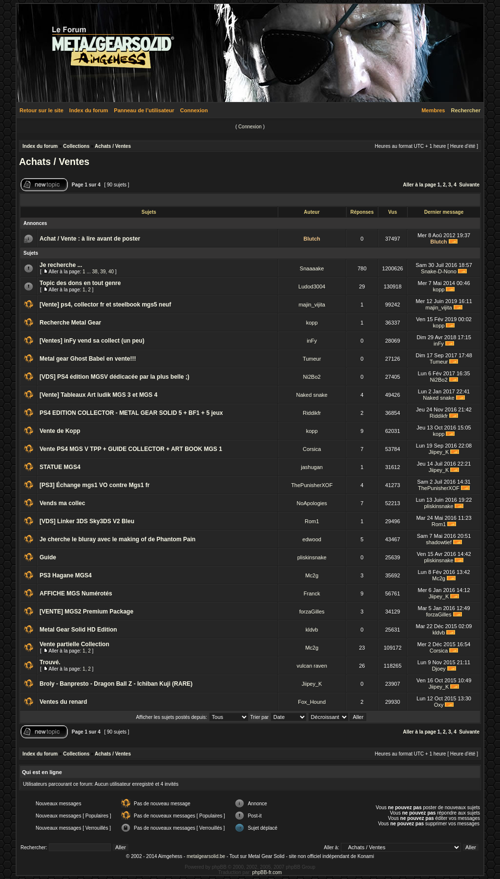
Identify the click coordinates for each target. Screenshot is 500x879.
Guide (48, 557)
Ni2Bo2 (312, 377)
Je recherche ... (61, 265)
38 (95, 271)
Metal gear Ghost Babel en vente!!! (88, 358)
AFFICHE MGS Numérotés (76, 593)
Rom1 (312, 521)
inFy (312, 341)
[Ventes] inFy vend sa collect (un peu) (92, 340)
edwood (311, 539)
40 (111, 271)
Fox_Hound (312, 702)
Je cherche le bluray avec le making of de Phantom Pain (117, 539)
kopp (439, 289)
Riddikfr (312, 413)
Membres (433, 110)
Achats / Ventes (113, 146)
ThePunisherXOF (312, 485)
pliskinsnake (439, 506)
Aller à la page (419, 184)
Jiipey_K (439, 452)
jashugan (312, 467)
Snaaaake (312, 268)
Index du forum (88, 110)
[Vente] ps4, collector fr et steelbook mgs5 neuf (105, 304)
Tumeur (312, 359)
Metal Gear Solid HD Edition (78, 629)
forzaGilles (312, 611)
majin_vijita (311, 304)
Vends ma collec (62, 503)
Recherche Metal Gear (70, 322)
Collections (76, 146)
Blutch (312, 239)
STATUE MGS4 (60, 467)
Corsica (312, 449)
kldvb (312, 630)
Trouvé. (50, 662)
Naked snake (312, 395)
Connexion (194, 110)
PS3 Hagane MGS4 (66, 575)
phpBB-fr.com (267, 872)
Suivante (469, 184)
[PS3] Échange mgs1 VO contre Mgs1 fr (94, 485)
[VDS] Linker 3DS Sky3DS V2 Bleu (87, 521)
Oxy (439, 705)
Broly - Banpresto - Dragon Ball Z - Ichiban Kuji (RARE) (116, 683)
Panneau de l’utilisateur (144, 110)
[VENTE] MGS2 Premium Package (86, 611)
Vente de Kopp (60, 431)
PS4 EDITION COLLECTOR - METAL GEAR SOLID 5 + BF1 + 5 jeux (131, 412)
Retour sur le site (41, 110)
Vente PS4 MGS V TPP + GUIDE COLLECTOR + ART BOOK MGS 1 (131, 449)
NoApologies (311, 503)
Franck (312, 593)
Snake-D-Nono (439, 271)
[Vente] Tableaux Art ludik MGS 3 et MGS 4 (98, 394)
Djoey (438, 669)
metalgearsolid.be (206, 856)
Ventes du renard (63, 701)
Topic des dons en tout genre (80, 283)
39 (102, 271)
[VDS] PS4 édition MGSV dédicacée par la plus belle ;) (114, 376)
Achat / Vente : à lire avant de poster (90, 238)
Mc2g (311, 575)
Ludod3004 (311, 286)
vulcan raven (311, 666)
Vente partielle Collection (74, 644)
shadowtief (439, 542)
